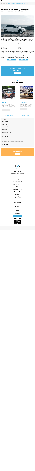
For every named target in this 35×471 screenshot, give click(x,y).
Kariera (17, 210)
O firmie (17, 212)
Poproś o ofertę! (17, 72)
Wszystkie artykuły (6, 63)
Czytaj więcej (23, 108)
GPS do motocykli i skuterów (17, 184)
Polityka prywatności (15, 227)
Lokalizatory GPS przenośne (17, 189)
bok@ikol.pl (17, 177)
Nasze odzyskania (17, 202)
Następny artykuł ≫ (26, 115)
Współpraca (17, 213)
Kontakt (17, 208)
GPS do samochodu (17, 183)
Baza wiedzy (17, 194)
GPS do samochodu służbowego (7, 138)
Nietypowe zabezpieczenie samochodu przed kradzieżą (10, 139)
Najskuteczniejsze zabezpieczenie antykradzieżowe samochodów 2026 (12, 141)
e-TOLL (3, 127)
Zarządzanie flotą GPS (5, 126)
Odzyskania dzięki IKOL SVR (12, 63)
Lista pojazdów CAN (17, 203)
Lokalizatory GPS (4, 129)
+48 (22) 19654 (17, 171)
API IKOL (17, 199)
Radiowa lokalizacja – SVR (17, 181)
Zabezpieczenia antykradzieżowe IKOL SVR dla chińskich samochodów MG (13, 142)
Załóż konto (17, 216)
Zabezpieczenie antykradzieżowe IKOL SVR (8, 123)
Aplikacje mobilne (17, 197)
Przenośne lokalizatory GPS (6, 132)
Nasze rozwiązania (17, 200)
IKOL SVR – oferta (23, 59)
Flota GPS (17, 186)
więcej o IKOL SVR (11, 59)
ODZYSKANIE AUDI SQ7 (5, 144)
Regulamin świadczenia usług (22, 227)
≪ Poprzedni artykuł (8, 115)
